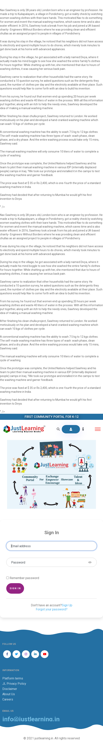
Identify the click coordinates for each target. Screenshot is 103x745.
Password (18, 562)
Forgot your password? (51, 609)
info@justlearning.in (31, 719)
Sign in (15, 588)
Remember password (24, 578)
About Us (8, 694)
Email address (21, 546)
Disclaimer (9, 689)
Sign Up (67, 605)
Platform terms (12, 678)
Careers (7, 699)
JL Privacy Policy (14, 683)
